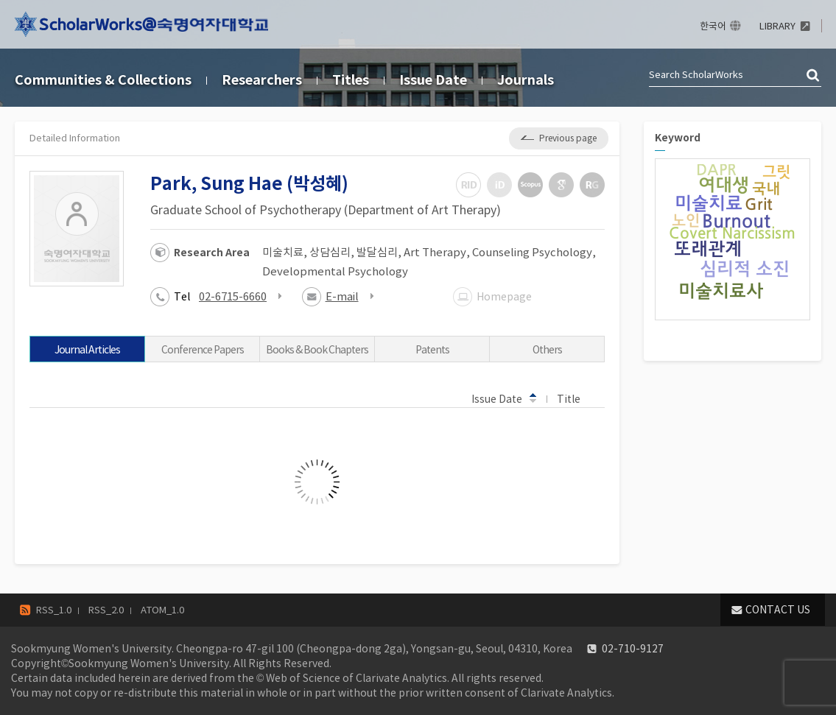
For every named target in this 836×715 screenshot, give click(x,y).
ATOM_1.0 (162, 610)
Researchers (262, 79)
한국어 (713, 26)
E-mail (342, 296)
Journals (525, 79)
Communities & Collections (103, 79)
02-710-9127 (633, 648)
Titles (350, 79)
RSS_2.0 (106, 610)
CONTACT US (777, 609)
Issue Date (433, 79)
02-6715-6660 (233, 296)
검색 (814, 75)
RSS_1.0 (53, 610)
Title (575, 398)
